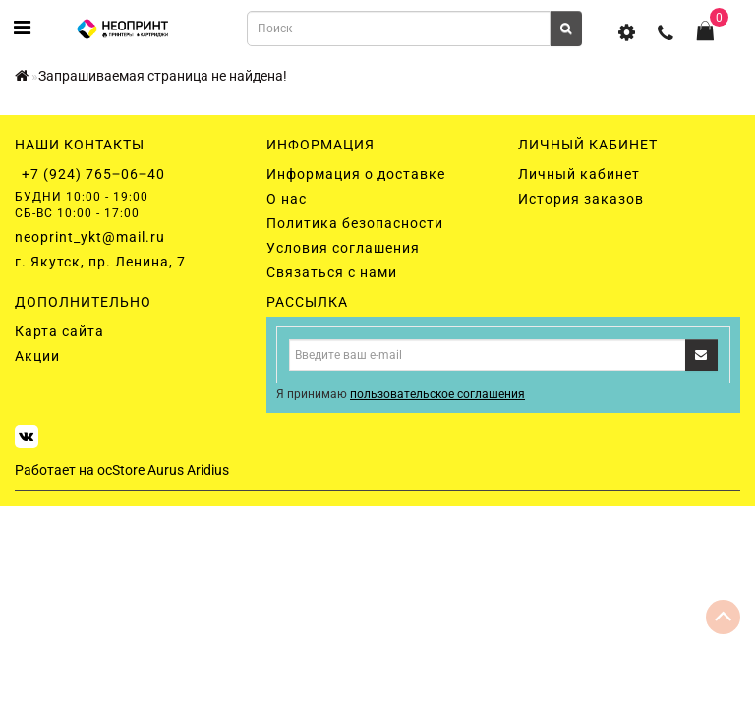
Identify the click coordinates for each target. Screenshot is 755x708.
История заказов (581, 198)
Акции (37, 356)
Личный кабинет (579, 174)
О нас (286, 198)
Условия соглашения (343, 248)
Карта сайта (59, 331)
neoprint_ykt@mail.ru (90, 237)
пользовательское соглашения (437, 394)
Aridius (208, 470)
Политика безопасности (354, 223)
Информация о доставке (355, 174)
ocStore (121, 470)
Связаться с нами (331, 272)
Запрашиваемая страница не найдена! (162, 76)
